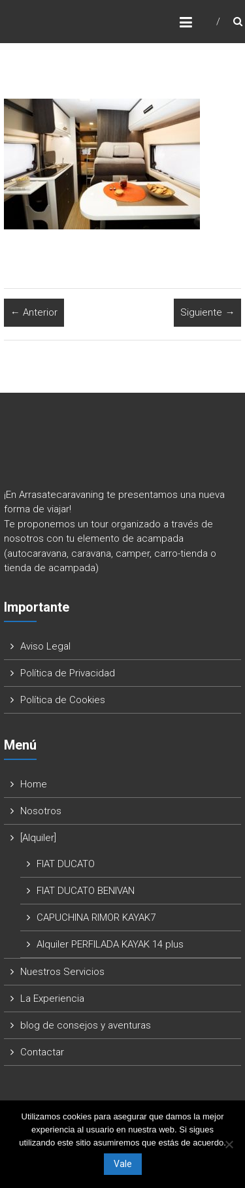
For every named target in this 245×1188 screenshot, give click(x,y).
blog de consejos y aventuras (85, 1025)
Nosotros (40, 811)
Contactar (42, 1052)
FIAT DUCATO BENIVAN (86, 891)
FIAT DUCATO (66, 864)
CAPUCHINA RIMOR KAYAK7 (96, 917)
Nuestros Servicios (62, 972)
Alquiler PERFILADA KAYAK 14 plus (110, 944)
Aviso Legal (45, 646)
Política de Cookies (62, 700)
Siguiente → (207, 312)
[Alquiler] (38, 838)
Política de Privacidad (67, 673)
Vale (123, 1164)
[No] (228, 1144)
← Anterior (33, 312)
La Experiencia (52, 998)
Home (33, 784)
